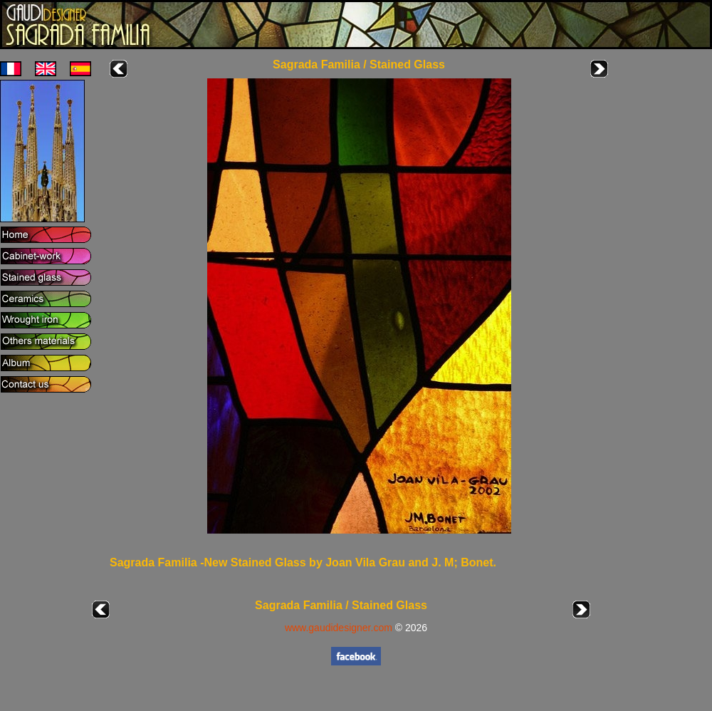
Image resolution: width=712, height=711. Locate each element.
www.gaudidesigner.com (338, 627)
